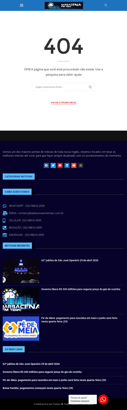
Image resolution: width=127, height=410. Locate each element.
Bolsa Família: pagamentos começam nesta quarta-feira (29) (38, 388)
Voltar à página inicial (63, 102)
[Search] (106, 5)
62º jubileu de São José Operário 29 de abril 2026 (69, 260)
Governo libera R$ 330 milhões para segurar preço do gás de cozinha (80, 289)
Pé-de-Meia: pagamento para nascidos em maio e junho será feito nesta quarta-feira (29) (54, 380)
